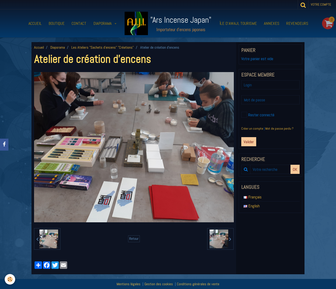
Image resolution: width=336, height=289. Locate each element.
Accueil (35, 23)
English (252, 206)
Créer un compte (252, 128)
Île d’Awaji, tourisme (238, 23)
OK (295, 169)
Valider (249, 141)
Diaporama (102, 23)
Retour (134, 238)
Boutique (57, 23)
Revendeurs (297, 23)
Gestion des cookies (158, 284)
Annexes (271, 23)
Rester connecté (257, 115)
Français (253, 197)
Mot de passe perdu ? (279, 128)
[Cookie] (10, 279)
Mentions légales (128, 284)
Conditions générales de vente (198, 284)
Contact (79, 23)
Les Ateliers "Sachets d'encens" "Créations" (102, 47)
